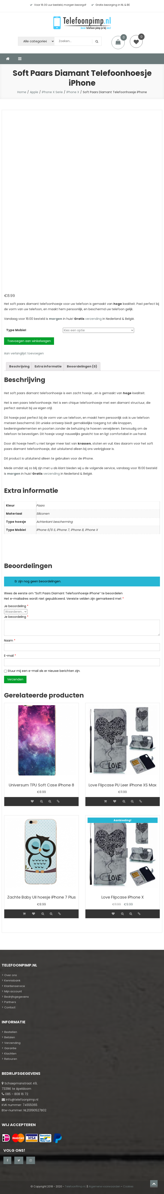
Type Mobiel (16, 330)
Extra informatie (48, 366)
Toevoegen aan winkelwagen (29, 341)
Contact (9, 1007)
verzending (93, 319)
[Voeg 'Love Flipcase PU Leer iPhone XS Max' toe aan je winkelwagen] (105, 801)
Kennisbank (12, 980)
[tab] (19, 366)
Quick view (41, 801)
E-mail (10, 656)
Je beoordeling (16, 606)
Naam (9, 640)
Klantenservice (14, 986)
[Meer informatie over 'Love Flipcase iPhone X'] (105, 911)
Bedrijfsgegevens (16, 997)
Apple (34, 92)
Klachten (10, 1054)
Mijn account (13, 991)
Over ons (10, 975)
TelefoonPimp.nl (75, 1186)
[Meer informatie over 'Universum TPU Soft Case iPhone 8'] (24, 798)
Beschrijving (19, 366)
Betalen (9, 1037)
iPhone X (72, 92)
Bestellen (10, 1032)
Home (21, 92)
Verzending (12, 1043)
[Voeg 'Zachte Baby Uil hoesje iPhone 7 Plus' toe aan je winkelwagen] (24, 913)
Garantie (10, 1048)
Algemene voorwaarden (104, 1186)
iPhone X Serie (52, 92)
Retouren (10, 1059)
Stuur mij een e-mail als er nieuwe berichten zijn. (44, 671)
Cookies (128, 1186)
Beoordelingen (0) (82, 366)
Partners (10, 1002)
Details (58, 801)
